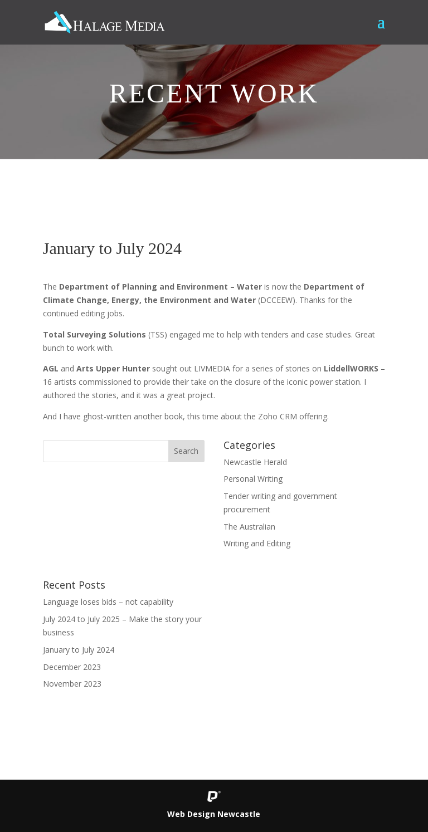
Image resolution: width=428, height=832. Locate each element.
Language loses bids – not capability (108, 601)
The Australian (249, 526)
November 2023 (72, 683)
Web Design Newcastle (213, 814)
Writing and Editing (256, 543)
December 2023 (72, 667)
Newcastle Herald (255, 462)
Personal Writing (253, 478)
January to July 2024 (78, 649)
